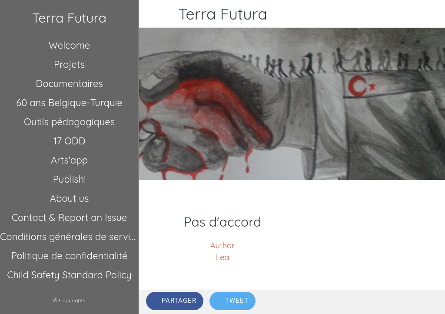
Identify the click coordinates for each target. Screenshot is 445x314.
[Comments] (427, 301)
